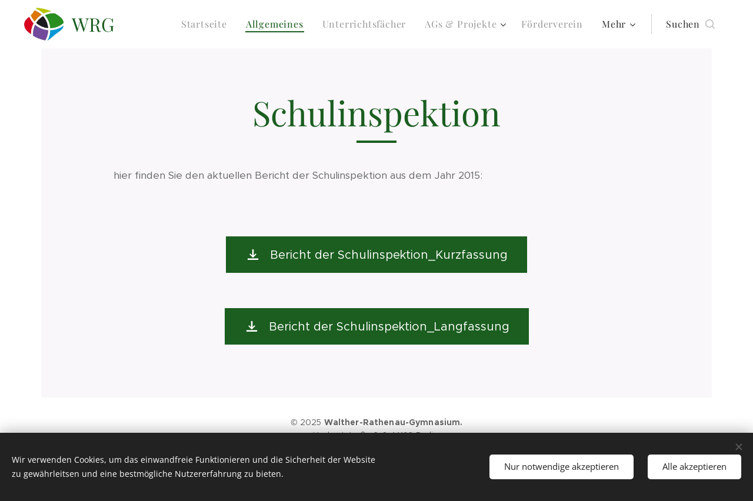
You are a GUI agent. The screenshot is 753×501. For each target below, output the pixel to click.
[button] (690, 24)
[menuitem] (207, 24)
